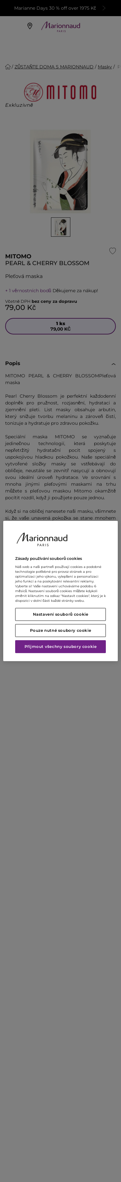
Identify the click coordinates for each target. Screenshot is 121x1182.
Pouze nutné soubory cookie (60, 630)
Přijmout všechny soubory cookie (61, 646)
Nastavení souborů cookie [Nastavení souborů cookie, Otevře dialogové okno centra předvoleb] (60, 614)
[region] (60, 591)
